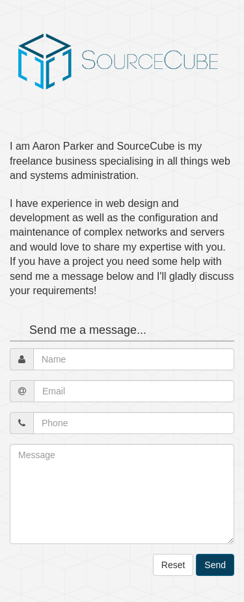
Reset (173, 565)
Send (215, 565)
